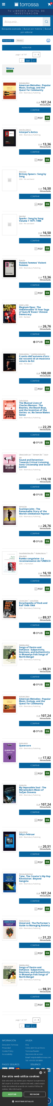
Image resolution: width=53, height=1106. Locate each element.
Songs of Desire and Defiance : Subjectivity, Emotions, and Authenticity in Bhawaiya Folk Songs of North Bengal (34, 652)
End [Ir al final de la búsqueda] (28, 60)
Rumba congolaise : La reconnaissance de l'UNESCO (35, 559)
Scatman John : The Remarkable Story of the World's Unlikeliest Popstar (34, 511)
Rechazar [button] (34, 1094)
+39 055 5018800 (36, 1060)
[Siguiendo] (33, 60)
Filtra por (26, 47)
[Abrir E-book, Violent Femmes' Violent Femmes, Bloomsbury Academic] (9, 268)
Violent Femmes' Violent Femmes (32, 264)
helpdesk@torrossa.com (41, 1057)
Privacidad (6, 1048)
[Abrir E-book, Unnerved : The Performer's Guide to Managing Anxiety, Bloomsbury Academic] (9, 929)
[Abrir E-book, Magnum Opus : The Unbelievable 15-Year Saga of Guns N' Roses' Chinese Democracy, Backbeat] (9, 313)
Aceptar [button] (12, 1094)
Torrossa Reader (32, 1051)
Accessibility (7, 1054)
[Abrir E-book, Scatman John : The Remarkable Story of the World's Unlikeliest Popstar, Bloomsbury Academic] (9, 515)
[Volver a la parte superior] (48, 1101)
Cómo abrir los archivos (35, 1048)
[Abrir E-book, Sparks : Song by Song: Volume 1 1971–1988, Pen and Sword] (9, 224)
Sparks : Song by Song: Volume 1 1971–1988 (31, 219)
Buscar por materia (33, 28)
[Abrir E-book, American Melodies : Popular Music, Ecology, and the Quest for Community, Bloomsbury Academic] (9, 90)
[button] (46, 21)
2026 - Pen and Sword (26, 179)
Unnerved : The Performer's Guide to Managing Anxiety (34, 924)
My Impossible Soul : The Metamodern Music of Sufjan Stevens (32, 790)
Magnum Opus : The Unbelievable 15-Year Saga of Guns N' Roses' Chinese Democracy (34, 311)
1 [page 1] (21, 60)
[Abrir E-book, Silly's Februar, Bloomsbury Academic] (9, 841)
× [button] (45, 1073)
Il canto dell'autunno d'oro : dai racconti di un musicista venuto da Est (34, 359)
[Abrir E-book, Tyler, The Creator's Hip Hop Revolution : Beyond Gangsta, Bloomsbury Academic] (9, 882)
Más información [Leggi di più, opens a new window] (15, 1089)
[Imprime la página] (48, 40)
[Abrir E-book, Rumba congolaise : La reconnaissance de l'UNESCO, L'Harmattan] (9, 562)
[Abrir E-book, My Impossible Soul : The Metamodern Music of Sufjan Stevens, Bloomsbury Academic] (9, 793)
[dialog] (24, 1087)
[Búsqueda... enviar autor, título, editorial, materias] (26, 21)
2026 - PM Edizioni (25, 364)
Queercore (25, 745)
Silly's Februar (27, 834)
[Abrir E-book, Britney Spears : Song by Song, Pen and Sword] (9, 180)
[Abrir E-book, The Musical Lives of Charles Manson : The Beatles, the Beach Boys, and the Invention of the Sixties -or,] (9, 409)
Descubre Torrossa (10, 1045)
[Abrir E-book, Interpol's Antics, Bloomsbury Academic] (9, 137)
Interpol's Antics (28, 132)
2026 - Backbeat (24, 317)
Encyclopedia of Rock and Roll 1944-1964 (33, 604)
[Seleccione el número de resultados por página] (36, 54)
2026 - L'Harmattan (26, 564)
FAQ (27, 1045)
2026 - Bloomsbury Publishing (29, 93)
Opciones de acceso (34, 1054)
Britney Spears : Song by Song (32, 175)
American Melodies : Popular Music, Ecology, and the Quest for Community (35, 88)
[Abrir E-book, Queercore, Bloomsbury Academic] (9, 752)
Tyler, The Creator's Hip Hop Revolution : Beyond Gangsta (34, 879)
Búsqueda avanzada (11, 28)
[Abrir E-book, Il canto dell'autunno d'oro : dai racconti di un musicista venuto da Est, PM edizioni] (9, 362)
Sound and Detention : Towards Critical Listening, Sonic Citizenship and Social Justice (34, 463)
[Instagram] (48, 1070)
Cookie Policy (7, 1051)
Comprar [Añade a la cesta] (34, 110)
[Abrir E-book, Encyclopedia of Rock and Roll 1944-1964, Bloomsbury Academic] (9, 609)
